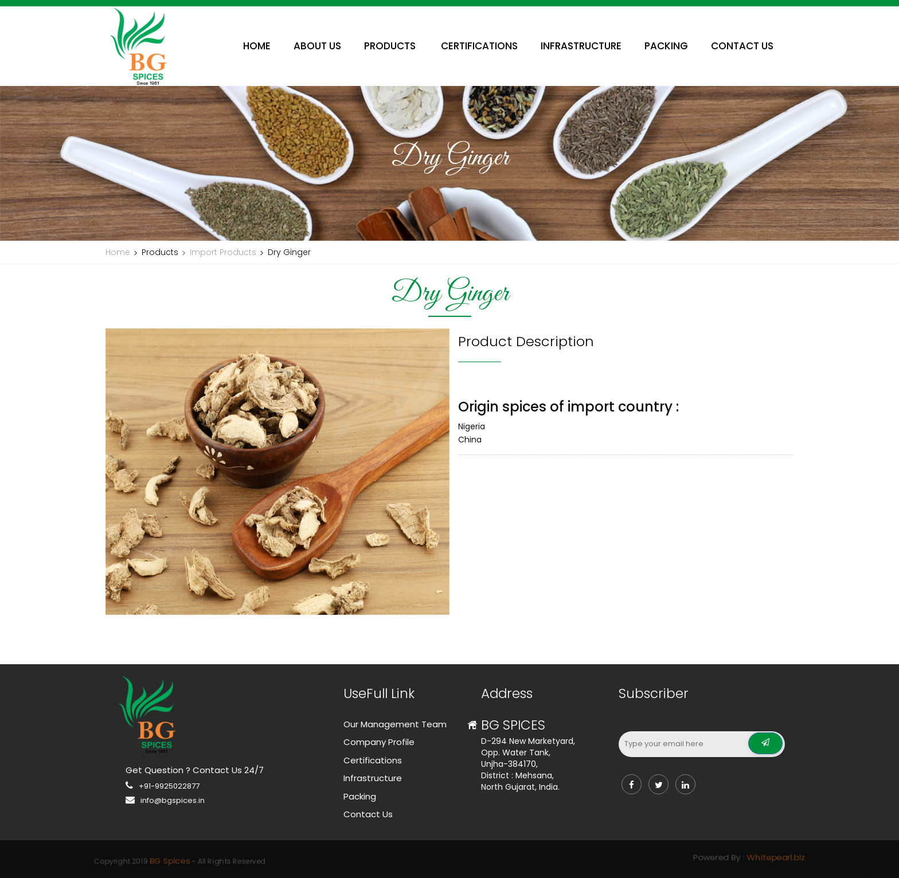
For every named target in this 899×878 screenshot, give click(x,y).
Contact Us (368, 814)
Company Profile (379, 742)
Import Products (223, 252)
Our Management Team (395, 724)
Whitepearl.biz (582, 858)
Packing (359, 796)
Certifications (372, 760)
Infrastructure (372, 778)
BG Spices (335, 859)
